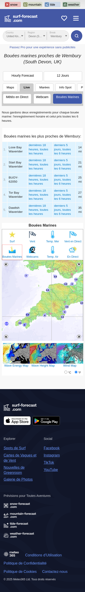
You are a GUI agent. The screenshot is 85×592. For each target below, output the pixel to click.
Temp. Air (52, 256)
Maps (10, 87)
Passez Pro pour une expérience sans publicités (42, 47)
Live (27, 87)
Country (10, 32)
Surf (12, 241)
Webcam (42, 97)
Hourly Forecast (23, 75)
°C (69, 372)
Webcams (32, 256)
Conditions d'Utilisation (43, 555)
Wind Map (70, 365)
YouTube (51, 470)
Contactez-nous (55, 572)
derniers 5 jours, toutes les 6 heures (62, 149)
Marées (44, 87)
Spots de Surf (15, 448)
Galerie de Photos (18, 479)
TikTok (49, 462)
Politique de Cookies (20, 572)
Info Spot (65, 87)
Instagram (52, 455)
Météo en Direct (17, 97)
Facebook (52, 448)
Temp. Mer (52, 241)
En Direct (72, 256)
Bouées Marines (67, 97)
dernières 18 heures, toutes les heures (38, 149)
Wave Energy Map (16, 365)
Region (31, 32)
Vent (32, 241)
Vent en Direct (72, 241)
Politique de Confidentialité (25, 563)
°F (79, 372)
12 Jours (63, 75)
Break (53, 32)
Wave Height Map (43, 365)
